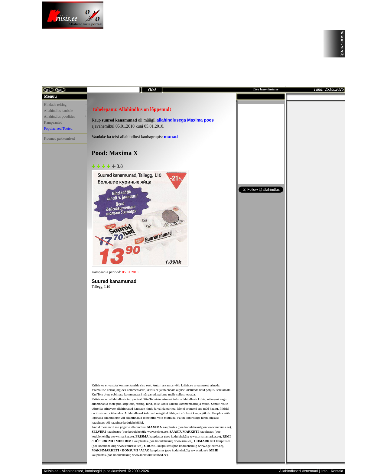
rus (59, 89)
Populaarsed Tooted (58, 128)
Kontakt (337, 471)
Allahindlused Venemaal (298, 471)
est (48, 89)
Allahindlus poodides (65, 116)
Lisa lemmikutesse (265, 89)
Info (324, 471)
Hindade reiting (65, 104)
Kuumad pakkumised (59, 138)
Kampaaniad (53, 122)
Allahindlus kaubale (65, 111)
